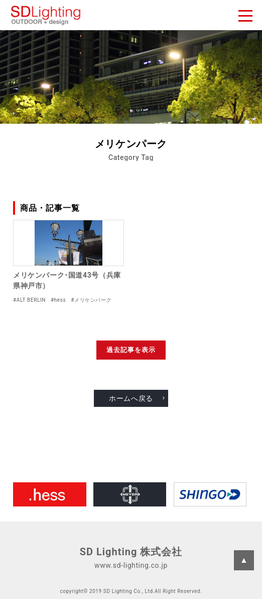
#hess (58, 300)
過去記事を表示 (131, 350)
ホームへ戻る (131, 398)
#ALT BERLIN (29, 300)
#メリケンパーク (91, 300)
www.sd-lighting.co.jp (131, 565)
